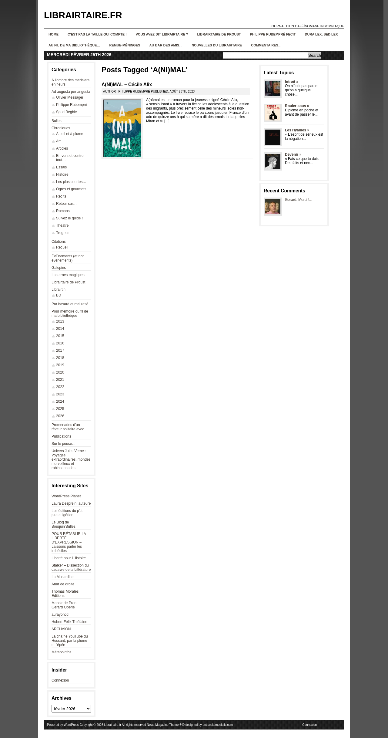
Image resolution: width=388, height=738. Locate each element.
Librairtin (58, 289)
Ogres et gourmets (71, 189)
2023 (60, 394)
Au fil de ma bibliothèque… (74, 45)
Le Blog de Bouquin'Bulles (63, 524)
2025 (60, 409)
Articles (62, 148)
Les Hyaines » (297, 130)
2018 (60, 358)
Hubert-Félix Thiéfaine (69, 622)
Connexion (60, 680)
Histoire (62, 174)
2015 (60, 336)
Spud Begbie (66, 112)
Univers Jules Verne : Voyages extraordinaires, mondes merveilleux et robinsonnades (71, 459)
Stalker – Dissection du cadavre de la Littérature (71, 567)
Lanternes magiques (68, 275)
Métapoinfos (61, 652)
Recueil (62, 247)
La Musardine (63, 577)
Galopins (59, 268)
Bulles (57, 121)
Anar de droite (63, 584)
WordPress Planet (66, 496)
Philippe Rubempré (71, 105)
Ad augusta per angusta (71, 92)
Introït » (291, 82)
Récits (61, 196)
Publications (61, 436)
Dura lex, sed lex (321, 34)
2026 (60, 416)
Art (58, 141)
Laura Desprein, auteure (71, 503)
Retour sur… (66, 203)
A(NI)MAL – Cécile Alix (127, 84)
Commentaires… (266, 45)
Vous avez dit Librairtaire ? (162, 34)
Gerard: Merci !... (298, 200)
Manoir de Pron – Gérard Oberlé (65, 605)
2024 (60, 401)
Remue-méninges (124, 45)
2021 (60, 379)
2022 (60, 387)
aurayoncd (60, 614)
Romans (63, 211)
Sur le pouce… (63, 444)
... (166, 121)
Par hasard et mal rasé (70, 304)
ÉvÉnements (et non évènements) (68, 258)
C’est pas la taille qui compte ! (97, 34)
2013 (60, 321)
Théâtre (62, 225)
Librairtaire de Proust (219, 34)
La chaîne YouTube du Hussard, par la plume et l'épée (70, 640)
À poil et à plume (69, 134)
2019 (60, 365)
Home (53, 34)
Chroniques (61, 128)
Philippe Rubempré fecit (273, 34)
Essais (61, 167)
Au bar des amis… (166, 45)
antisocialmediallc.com (217, 724)
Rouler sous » (297, 106)
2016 (60, 343)
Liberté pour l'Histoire (69, 558)
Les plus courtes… (71, 182)
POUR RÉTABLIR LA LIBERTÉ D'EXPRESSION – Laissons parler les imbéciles (69, 542)
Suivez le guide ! (69, 218)
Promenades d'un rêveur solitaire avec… (70, 427)
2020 (60, 372)
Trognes (62, 233)
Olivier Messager (69, 97)
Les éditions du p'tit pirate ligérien (67, 513)
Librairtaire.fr (83, 15)
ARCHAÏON (61, 629)
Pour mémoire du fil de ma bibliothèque (70, 313)
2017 (60, 350)
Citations (59, 241)
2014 (60, 329)
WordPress (71, 724)
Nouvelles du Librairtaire (217, 45)
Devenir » (293, 154)
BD (58, 295)
